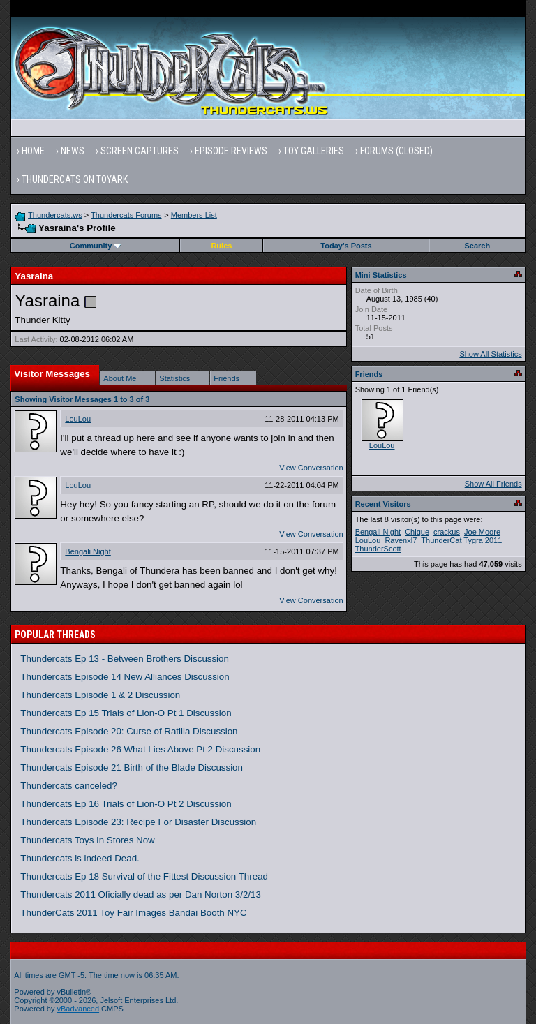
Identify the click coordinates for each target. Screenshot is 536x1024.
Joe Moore (482, 532)
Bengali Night (87, 551)
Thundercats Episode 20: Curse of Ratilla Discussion (128, 731)
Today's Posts (345, 246)
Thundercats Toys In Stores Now (87, 840)
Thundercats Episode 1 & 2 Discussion (100, 695)
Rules (221, 246)
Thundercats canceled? (68, 785)
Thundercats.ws (55, 215)
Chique (417, 532)
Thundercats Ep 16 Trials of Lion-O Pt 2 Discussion (125, 804)
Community (96, 246)
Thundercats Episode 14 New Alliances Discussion (124, 676)
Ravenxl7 (401, 540)
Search (478, 246)
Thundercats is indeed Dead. (79, 858)
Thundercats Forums (126, 215)
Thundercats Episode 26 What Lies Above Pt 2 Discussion (140, 749)
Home (33, 150)
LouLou (78, 419)
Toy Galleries (313, 150)
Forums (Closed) (396, 150)
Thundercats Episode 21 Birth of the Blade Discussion (131, 767)
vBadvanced (78, 1008)
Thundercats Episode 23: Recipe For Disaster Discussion (138, 822)
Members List (194, 215)
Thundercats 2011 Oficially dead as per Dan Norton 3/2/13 (140, 894)
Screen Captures (139, 150)
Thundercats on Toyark (75, 179)
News (72, 150)
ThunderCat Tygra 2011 (461, 540)
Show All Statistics (490, 354)
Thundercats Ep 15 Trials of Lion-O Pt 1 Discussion (125, 713)
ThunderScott (378, 548)
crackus (446, 532)
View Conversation (311, 467)
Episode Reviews (231, 150)
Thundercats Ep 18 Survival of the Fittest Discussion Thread (144, 876)
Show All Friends (493, 484)
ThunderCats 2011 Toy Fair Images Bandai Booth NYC (133, 912)
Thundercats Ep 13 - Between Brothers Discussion (124, 658)
